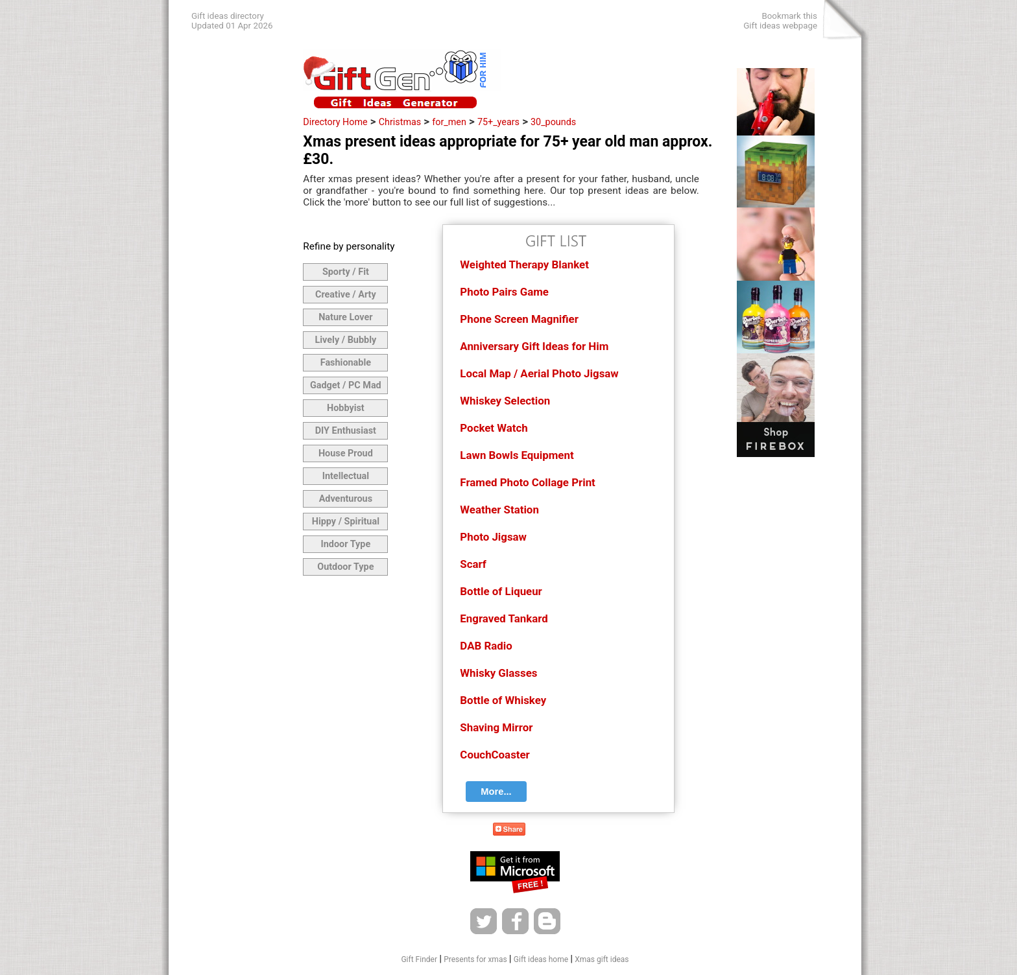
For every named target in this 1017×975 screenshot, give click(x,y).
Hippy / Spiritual (345, 521)
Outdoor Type (345, 566)
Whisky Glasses (498, 672)
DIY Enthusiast (345, 430)
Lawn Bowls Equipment (516, 455)
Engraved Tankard (503, 618)
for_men (449, 122)
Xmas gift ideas (601, 959)
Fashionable (345, 362)
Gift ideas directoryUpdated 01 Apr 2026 (231, 20)
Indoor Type (346, 544)
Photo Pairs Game (504, 291)
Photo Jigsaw (493, 536)
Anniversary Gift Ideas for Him (534, 346)
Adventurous (345, 498)
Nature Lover (345, 317)
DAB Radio (486, 645)
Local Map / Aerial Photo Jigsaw (539, 373)
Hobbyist (346, 408)
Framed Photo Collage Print (527, 482)
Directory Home (335, 122)
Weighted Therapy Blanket (524, 264)
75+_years (498, 122)
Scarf (473, 564)
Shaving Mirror (496, 727)
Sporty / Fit (345, 271)
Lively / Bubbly (346, 340)
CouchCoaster (494, 754)
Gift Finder (419, 959)
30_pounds (553, 122)
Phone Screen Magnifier (519, 318)
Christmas (400, 122)
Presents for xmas (475, 959)
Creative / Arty (345, 294)
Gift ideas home (541, 959)
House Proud (345, 453)
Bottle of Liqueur (501, 591)
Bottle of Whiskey (503, 700)
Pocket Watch (493, 427)
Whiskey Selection (505, 400)
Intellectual (345, 476)
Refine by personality (348, 246)
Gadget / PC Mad (345, 385)
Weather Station (499, 509)
